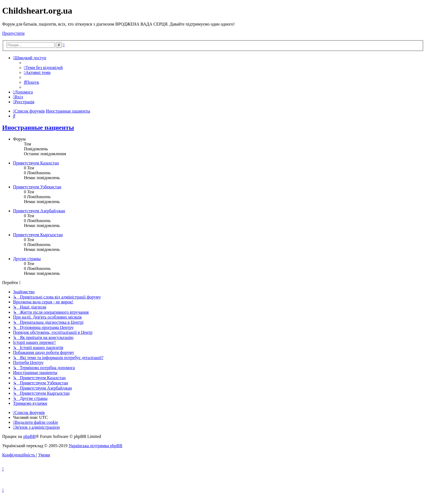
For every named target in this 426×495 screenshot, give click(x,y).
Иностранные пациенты (38, 127)
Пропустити (13, 33)
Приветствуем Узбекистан (37, 187)
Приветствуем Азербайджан (39, 210)
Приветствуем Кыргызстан (38, 234)
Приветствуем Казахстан (36, 163)
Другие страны (27, 258)
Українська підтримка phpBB (95, 445)
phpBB (29, 436)
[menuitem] (43, 67)
